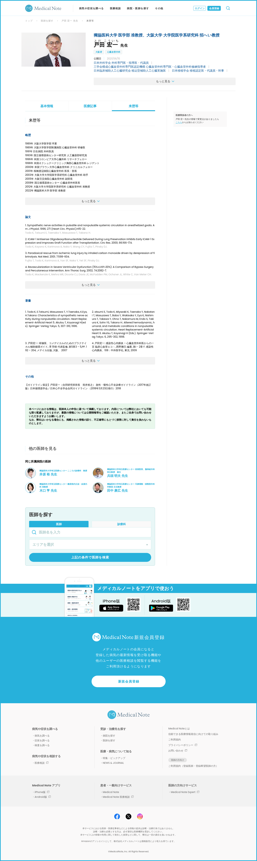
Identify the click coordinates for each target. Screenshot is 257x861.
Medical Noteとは (179, 728)
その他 (159, 8)
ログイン (200, 8)
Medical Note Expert (185, 792)
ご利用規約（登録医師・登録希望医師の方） (193, 766)
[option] (53, 49)
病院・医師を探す (138, 8)
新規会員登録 (128, 681)
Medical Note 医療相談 (118, 797)
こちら (179, 122)
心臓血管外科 (113, 51)
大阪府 (98, 51)
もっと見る (166, 81)
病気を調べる (42, 735)
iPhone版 (42, 792)
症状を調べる (42, 740)
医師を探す (47, 20)
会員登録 (214, 8)
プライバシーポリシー (182, 745)
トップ (29, 20)
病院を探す (109, 735)
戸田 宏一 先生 (70, 20)
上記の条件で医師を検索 (90, 557)
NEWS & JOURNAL (113, 763)
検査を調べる (42, 745)
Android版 (43, 797)
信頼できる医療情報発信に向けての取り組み (193, 734)
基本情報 (46, 106)
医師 (59, 524)
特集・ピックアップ (114, 758)
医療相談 (115, 8)
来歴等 (133, 106)
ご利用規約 (174, 739)
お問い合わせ (177, 750)
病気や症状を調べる (91, 8)
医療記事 (90, 106)
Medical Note (111, 792)
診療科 (121, 524)
